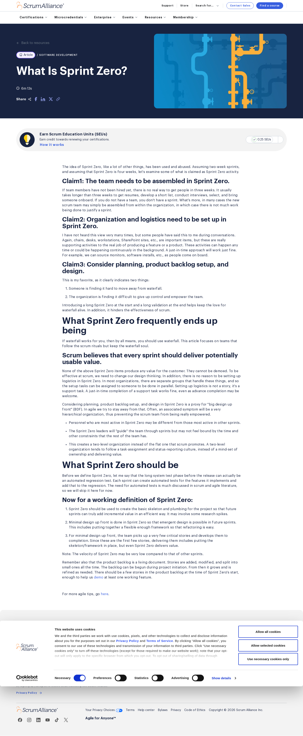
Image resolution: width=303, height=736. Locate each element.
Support (167, 5)
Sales (250, 633)
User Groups (209, 648)
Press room (163, 640)
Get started (71, 633)
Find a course (270, 5)
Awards (160, 656)
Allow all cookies (268, 681)
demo (98, 577)
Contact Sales (240, 5)
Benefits (69, 640)
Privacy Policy (127, 690)
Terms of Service (159, 690)
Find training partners (32, 663)
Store (184, 5)
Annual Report (165, 663)
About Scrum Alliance (170, 633)
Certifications (27, 633)
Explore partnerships (123, 633)
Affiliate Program (121, 648)
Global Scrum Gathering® (219, 633)
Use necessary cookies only (268, 708)
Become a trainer (121, 640)
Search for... (208, 6)
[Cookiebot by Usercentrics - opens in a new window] (27, 728)
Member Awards (74, 663)
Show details (221, 728)
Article (26, 55)
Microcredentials (29, 640)
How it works (53, 145)
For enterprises (28, 648)
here (104, 594)
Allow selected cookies (268, 695)
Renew (67, 648)
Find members (73, 656)
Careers (160, 648)
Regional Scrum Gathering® (220, 640)
